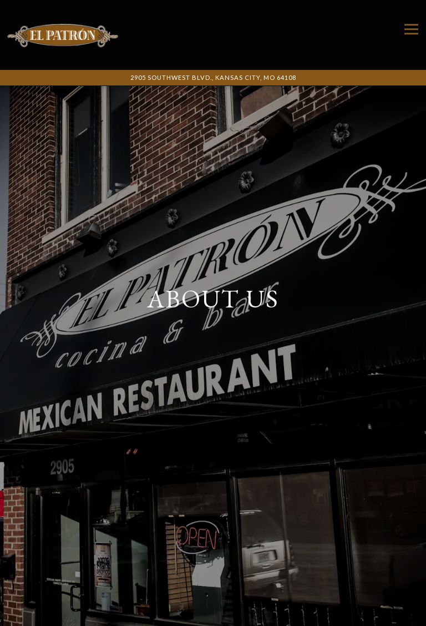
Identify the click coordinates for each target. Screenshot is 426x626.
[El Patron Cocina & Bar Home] (62, 35)
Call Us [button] (213, 615)
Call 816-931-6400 (213, 593)
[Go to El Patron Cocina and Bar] (213, 78)
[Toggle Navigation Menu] (411, 29)
